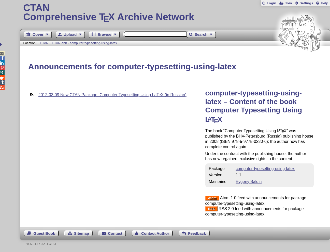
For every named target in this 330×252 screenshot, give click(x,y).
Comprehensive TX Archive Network (175, 12)
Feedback (197, 233)
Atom (212, 198)
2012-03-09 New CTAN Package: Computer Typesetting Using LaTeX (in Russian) (112, 95)
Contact (115, 233)
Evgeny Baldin (249, 181)
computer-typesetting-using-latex (265, 168)
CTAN (44, 43)
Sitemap (81, 233)
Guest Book (44, 233)
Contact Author (155, 233)
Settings (306, 3)
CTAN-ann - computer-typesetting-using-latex (84, 43)
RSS (211, 209)
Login (271, 3)
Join (288, 3)
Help (324, 3)
